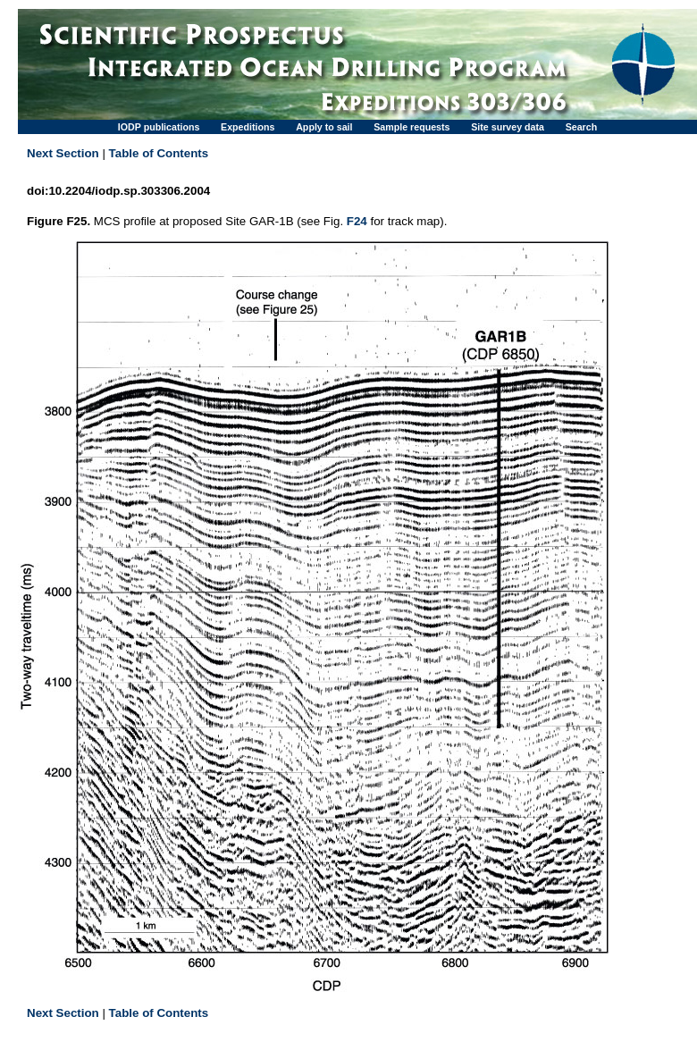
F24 (357, 221)
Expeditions (247, 127)
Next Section (63, 153)
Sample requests (411, 127)
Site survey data (507, 127)
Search (582, 127)
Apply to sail (324, 127)
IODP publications (159, 127)
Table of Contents (159, 153)
